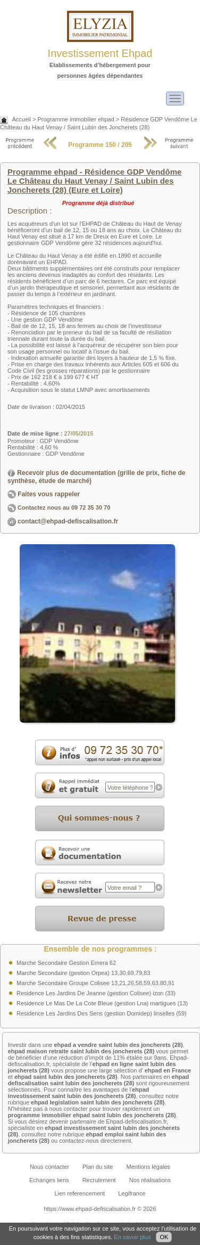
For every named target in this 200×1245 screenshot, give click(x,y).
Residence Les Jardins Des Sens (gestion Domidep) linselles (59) (101, 1013)
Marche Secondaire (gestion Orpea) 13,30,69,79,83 (83, 973)
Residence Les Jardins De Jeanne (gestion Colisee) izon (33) (96, 993)
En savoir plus (132, 1237)
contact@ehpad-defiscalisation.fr (68, 521)
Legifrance (131, 1193)
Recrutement (99, 1180)
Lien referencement (79, 1193)
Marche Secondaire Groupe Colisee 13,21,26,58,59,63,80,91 (95, 983)
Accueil (21, 119)
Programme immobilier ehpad (75, 119)
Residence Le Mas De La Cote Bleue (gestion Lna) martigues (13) (102, 1003)
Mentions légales (149, 1167)
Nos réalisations (150, 1180)
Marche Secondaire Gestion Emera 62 (66, 963)
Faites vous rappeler (43, 494)
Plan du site (97, 1167)
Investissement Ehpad (100, 53)
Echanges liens (49, 1180)
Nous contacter (49, 1167)
